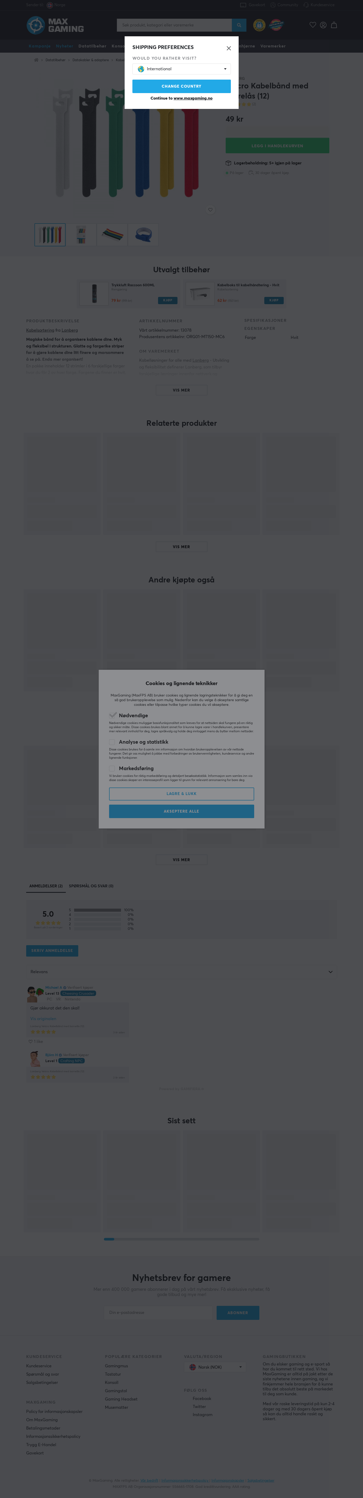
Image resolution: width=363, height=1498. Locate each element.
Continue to (181, 98)
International (155, 69)
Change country (182, 86)
